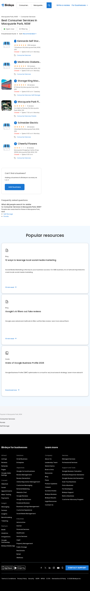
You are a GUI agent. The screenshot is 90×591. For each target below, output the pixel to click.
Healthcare (20, 533)
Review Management (24, 475)
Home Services (22, 536)
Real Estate (21, 551)
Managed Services (68, 459)
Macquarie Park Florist (29, 101)
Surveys (4, 510)
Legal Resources (51, 501)
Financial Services (23, 529)
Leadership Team (51, 462)
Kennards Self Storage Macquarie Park (29, 41)
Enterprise (20, 462)
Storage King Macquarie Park (29, 80)
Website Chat (22, 492)
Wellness (20, 558)
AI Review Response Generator (73, 475)
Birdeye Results (50, 498)
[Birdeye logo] (8, 5)
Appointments (6, 491)
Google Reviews (22, 496)
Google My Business (24, 499)
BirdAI (3, 530)
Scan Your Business (69, 482)
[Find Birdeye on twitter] (45, 567)
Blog (46, 477)
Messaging (5, 507)
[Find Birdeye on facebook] (41, 567)
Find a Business (67, 485)
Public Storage (22, 547)
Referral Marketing (23, 489)
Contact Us (49, 505)
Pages (3, 470)
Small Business (22, 459)
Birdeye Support (68, 492)
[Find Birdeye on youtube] (58, 567)
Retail (19, 554)
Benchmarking (6, 517)
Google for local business (26, 471)
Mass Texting (6, 495)
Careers (48, 487)
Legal (18, 540)
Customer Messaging (24, 485)
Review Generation (23, 478)
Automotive (21, 522)
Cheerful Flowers (27, 143)
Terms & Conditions (8, 579)
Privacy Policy (22, 579)
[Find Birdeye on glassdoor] (62, 567)
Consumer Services (24, 55)
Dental (19, 526)
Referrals (4, 466)
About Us (48, 459)
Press (47, 480)
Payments (5, 498)
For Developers (67, 489)
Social (3, 487)
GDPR (37, 579)
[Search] (49, 5)
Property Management (25, 543)
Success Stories (50, 491)
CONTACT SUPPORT (77, 568)
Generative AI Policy (59, 579)
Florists (33, 116)
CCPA (48, 579)
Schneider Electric (28, 122)
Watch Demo (50, 466)
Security (31, 579)
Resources (48, 473)
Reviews (4, 462)
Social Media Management (26, 514)
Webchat (4, 484)
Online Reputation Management (28, 482)
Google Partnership (5, 541)
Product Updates (51, 484)
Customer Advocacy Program (72, 499)
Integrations (5, 537)
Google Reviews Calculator (72, 471)
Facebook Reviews (23, 503)
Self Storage (35, 95)
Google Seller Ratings (6, 474)
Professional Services (69, 462)
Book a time (49, 470)
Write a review (63, 5)
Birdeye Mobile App (8, 546)
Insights (4, 514)
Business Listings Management (28, 507)
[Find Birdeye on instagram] (54, 567)
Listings (4, 459)
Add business (14, 187)
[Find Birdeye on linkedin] (50, 567)
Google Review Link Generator (73, 478)
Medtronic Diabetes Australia (29, 62)
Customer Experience (24, 510)
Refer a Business (68, 496)
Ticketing (4, 521)
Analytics (4, 533)
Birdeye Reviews (51, 494)
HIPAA (43, 579)
